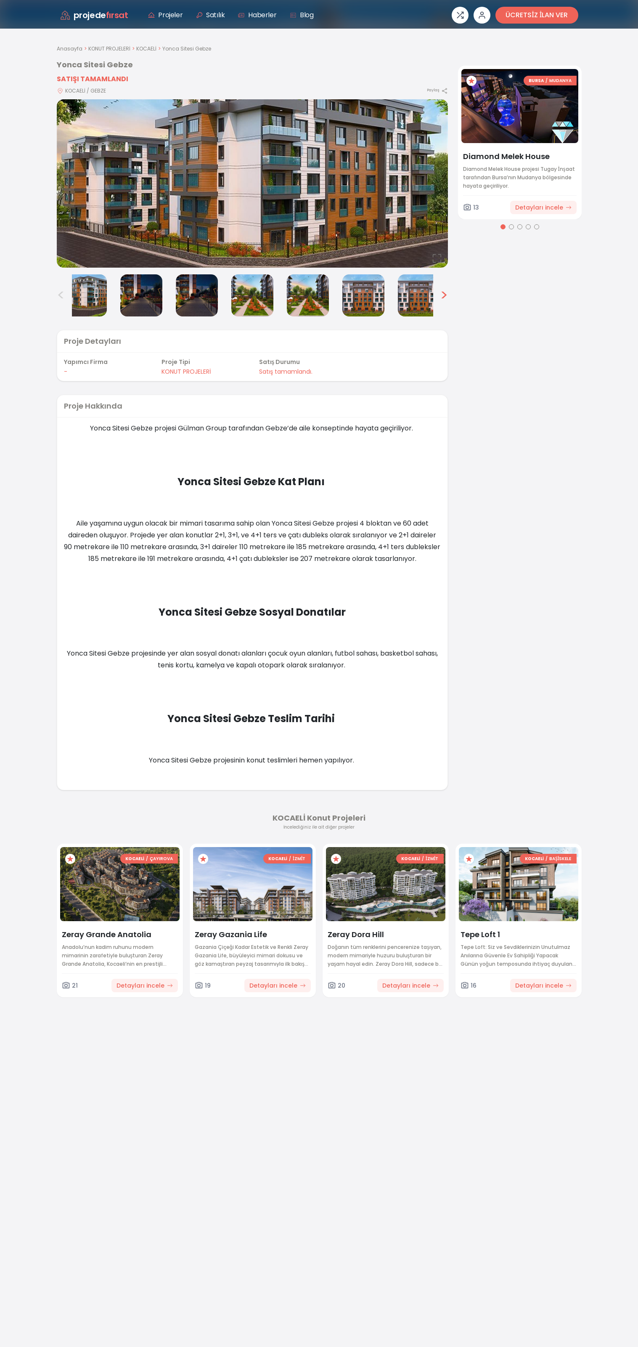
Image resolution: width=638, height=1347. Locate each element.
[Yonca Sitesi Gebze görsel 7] (363, 295)
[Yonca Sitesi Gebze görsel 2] (86, 295)
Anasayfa (69, 48)
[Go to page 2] (511, 226)
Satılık (210, 15)
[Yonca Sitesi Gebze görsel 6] (308, 295)
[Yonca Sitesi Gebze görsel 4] (197, 295)
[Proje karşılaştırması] (460, 15)
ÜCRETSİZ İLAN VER (537, 15)
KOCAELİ (146, 48)
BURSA (536, 80)
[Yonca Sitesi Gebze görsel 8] (419, 295)
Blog (301, 15)
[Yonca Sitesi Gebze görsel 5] (252, 295)
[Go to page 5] (536, 226)
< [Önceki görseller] (61, 295)
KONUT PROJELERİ (109, 48)
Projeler (165, 15)
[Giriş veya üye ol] (482, 15)
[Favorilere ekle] (471, 81)
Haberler (257, 15)
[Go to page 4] (528, 226)
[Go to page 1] (503, 226)
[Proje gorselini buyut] (252, 183)
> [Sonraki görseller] (444, 295)
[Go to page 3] (519, 226)
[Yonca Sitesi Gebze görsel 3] (141, 295)
